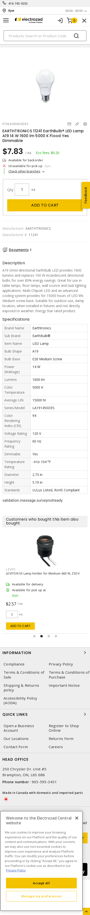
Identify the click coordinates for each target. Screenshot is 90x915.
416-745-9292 (18, 3)
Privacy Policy (61, 664)
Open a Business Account (19, 728)
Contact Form (16, 747)
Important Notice (64, 685)
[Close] (77, 818)
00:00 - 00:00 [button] (74, 11)
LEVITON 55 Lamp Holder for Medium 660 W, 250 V (43, 573)
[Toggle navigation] (6, 20)
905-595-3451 (44, 781)
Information (45, 652)
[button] (34, 636)
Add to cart (45, 205)
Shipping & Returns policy (21, 687)
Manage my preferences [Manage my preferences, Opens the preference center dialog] (41, 896)
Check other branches (24, 171)
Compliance (14, 664)
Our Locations (16, 738)
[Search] (45, 35)
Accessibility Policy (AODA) (20, 700)
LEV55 (10, 569)
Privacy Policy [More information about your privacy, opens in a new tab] (16, 870)
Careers (56, 747)
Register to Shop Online (64, 728)
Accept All (41, 883)
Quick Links (45, 714)
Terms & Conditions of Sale (24, 674)
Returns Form (61, 738)
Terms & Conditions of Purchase (69, 674)
